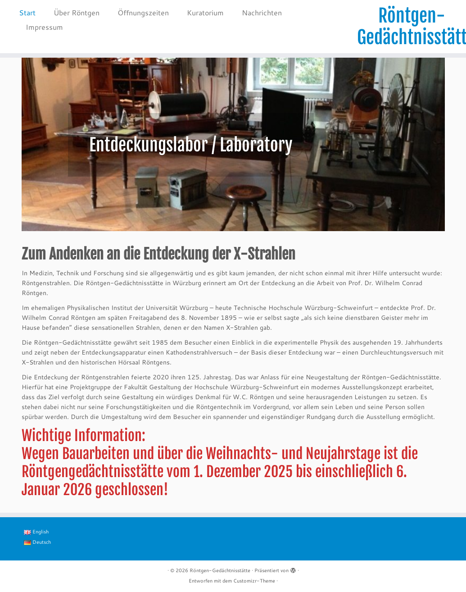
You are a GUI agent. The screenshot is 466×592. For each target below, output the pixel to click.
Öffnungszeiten (143, 12)
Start (27, 12)
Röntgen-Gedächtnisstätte (411, 26)
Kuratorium (205, 12)
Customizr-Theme (254, 580)
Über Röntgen (77, 12)
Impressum (44, 27)
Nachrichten (262, 12)
